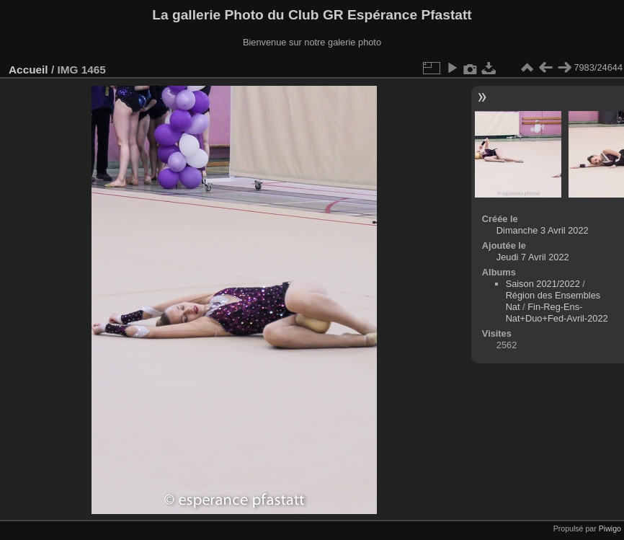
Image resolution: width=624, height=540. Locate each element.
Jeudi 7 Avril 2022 (532, 257)
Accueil (28, 69)
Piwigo (610, 528)
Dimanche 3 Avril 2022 (542, 230)
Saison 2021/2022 (543, 283)
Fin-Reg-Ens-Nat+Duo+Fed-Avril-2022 (557, 312)
